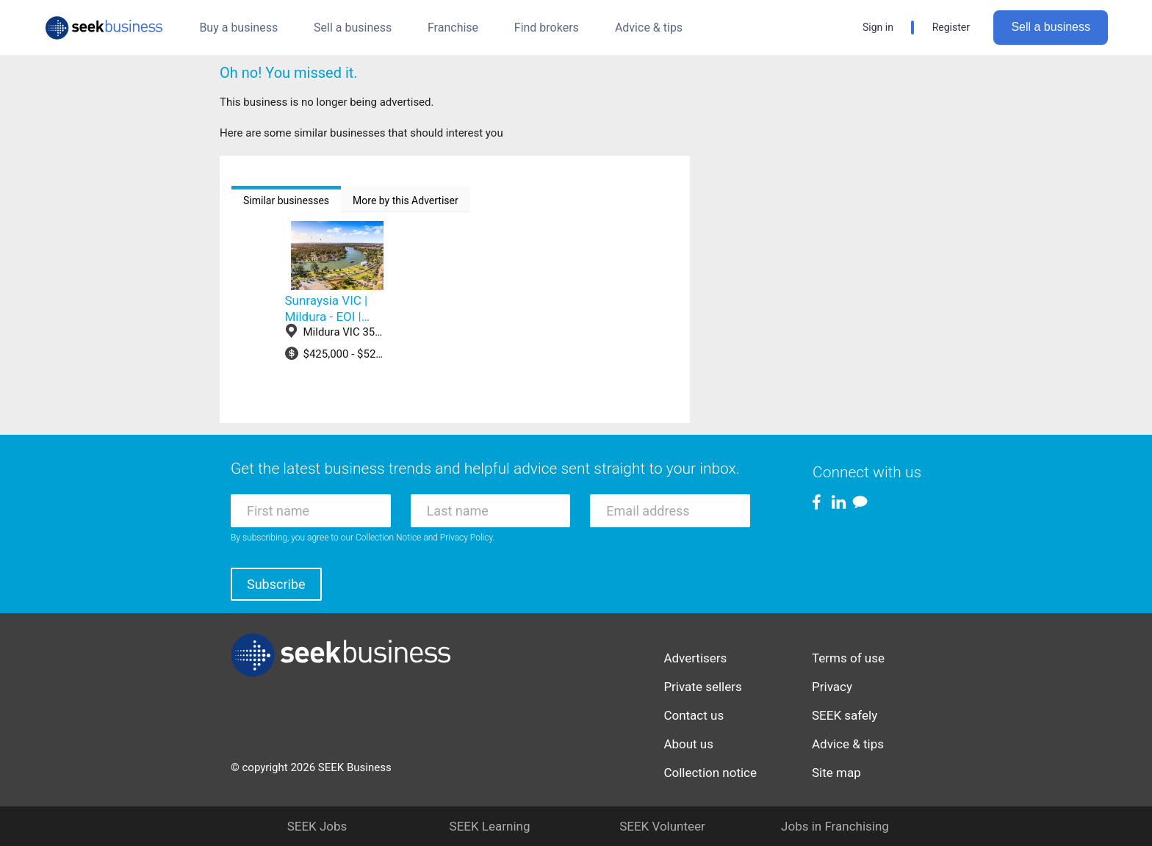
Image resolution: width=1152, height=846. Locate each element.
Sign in (878, 27)
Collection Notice (388, 537)
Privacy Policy (466, 537)
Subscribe (276, 584)
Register (951, 27)
